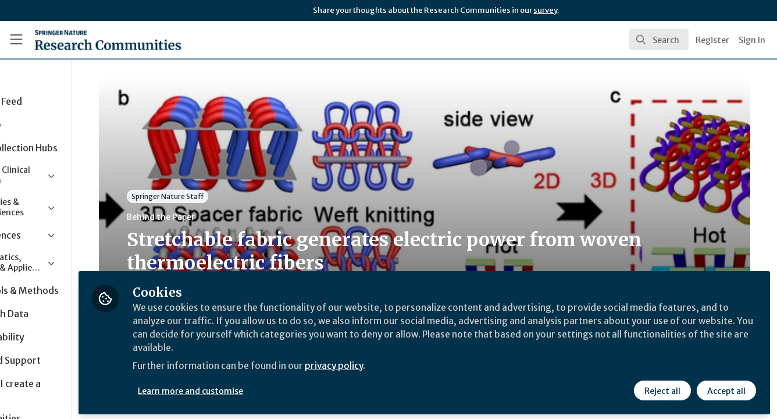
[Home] (92, 39)
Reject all (662, 388)
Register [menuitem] (712, 40)
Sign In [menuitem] (752, 40)
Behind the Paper (220, 217)
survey (545, 10)
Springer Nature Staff (227, 196)
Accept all (726, 388)
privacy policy (414, 365)
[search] (659, 39)
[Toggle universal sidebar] (16, 39)
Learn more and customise (268, 388)
